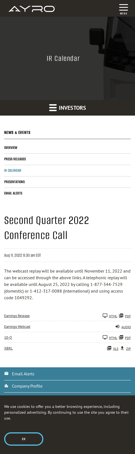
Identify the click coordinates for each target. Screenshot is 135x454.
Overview (10, 147)
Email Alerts (13, 193)
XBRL (8, 348)
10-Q (8, 337)
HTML (109, 315)
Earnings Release (17, 315)
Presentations (14, 181)
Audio (123, 326)
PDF (125, 315)
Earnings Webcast (17, 326)
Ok (24, 438)
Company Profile (27, 386)
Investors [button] (67, 107)
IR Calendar (12, 170)
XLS (112, 348)
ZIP (125, 348)
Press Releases (15, 159)
